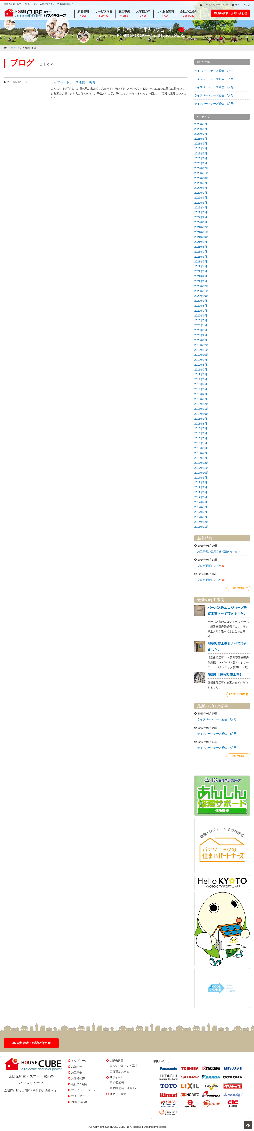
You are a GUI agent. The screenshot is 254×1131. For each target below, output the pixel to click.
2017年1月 (200, 517)
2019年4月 (200, 384)
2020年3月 (200, 330)
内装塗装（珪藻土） (125, 1088)
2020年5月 (200, 320)
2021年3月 (200, 271)
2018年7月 (200, 428)
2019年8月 (200, 364)
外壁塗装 (118, 1082)
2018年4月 (200, 443)
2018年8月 (200, 423)
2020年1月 (200, 340)
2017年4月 (200, 502)
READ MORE (238, 588)
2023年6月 (200, 138)
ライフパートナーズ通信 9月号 (214, 70)
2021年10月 (201, 236)
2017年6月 (200, 492)
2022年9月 (200, 182)
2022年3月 (200, 212)
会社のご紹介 (79, 1084)
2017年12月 (201, 462)
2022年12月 (201, 168)
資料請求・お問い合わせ (230, 13)
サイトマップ (241, 4)
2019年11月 (201, 349)
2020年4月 (200, 325)
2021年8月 (200, 246)
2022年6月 (200, 197)
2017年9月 (200, 477)
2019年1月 (200, 399)
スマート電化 (118, 1094)
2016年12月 (201, 521)
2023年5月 (200, 143)
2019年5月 (200, 379)
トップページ (79, 1060)
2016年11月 (201, 526)
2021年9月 (200, 241)
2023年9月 (200, 124)
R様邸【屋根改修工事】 (225, 674)
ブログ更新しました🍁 (211, 565)
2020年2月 (200, 335)
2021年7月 (200, 251)
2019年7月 (200, 369)
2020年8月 (200, 305)
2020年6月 (200, 315)
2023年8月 (200, 128)
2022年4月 (200, 207)
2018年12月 (201, 403)
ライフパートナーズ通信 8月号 (73, 82)
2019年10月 (201, 354)
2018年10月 (201, 413)
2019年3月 (200, 389)
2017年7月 (200, 487)
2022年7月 (200, 192)
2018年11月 (201, 408)
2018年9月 (200, 418)
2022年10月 (201, 178)
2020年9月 (200, 300)
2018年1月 (200, 457)
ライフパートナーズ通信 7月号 (214, 87)
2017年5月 (200, 497)
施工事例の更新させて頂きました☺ (218, 551)
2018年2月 (200, 453)
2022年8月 (200, 187)
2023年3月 (200, 153)
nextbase (161, 1127)
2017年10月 (201, 472)
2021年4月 (200, 266)
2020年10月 (201, 295)
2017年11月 (201, 467)
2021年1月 (200, 281)
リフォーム (116, 1077)
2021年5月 (200, 261)
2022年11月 (201, 173)
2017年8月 (200, 482)
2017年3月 (200, 507)
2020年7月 (200, 310)
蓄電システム (121, 1071)
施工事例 (76, 1072)
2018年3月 (200, 448)
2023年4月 (200, 148)
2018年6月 (200, 433)
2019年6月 (200, 374)
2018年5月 (200, 438)
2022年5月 (200, 202)
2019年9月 (200, 359)
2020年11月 (201, 290)
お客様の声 (78, 1078)
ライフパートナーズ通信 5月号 (214, 103)
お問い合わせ (79, 1102)
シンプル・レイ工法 (125, 1065)
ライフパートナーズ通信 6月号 (214, 95)
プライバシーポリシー (214, 4)
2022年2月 (200, 217)
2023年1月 (200, 163)
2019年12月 (201, 345)
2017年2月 (200, 511)
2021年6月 (200, 256)
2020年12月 (201, 286)
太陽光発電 (116, 1060)
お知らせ (76, 1066)
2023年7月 (200, 133)
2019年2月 (200, 394)
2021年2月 (200, 276)
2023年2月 (200, 158)
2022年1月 (200, 222)
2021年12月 (201, 227)
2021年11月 (201, 232)
